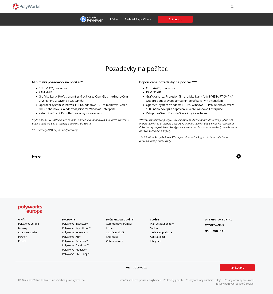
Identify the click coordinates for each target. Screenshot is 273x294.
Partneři (22, 236)
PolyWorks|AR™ (71, 236)
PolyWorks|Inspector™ (75, 223)
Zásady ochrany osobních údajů (203, 280)
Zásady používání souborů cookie (235, 283)
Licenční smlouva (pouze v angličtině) (140, 280)
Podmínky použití (173, 280)
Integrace (155, 241)
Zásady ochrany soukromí (239, 280)
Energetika (112, 236)
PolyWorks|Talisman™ (75, 241)
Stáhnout (175, 19)
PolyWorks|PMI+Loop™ (75, 254)
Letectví (110, 228)
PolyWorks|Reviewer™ (75, 232)
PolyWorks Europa (28, 223)
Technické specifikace (138, 19)
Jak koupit (237, 267)
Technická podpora (161, 232)
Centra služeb (158, 236)
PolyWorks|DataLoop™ (75, 245)
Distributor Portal (218, 219)
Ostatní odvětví (114, 241)
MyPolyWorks (212, 225)
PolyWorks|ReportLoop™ (76, 228)
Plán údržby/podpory (162, 223)
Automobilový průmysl (119, 223)
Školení (154, 228)
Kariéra (22, 241)
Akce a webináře (27, 232)
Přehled (114, 19)
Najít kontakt (215, 6)
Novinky (22, 228)
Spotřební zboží (115, 232)
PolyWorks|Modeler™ (74, 249)
